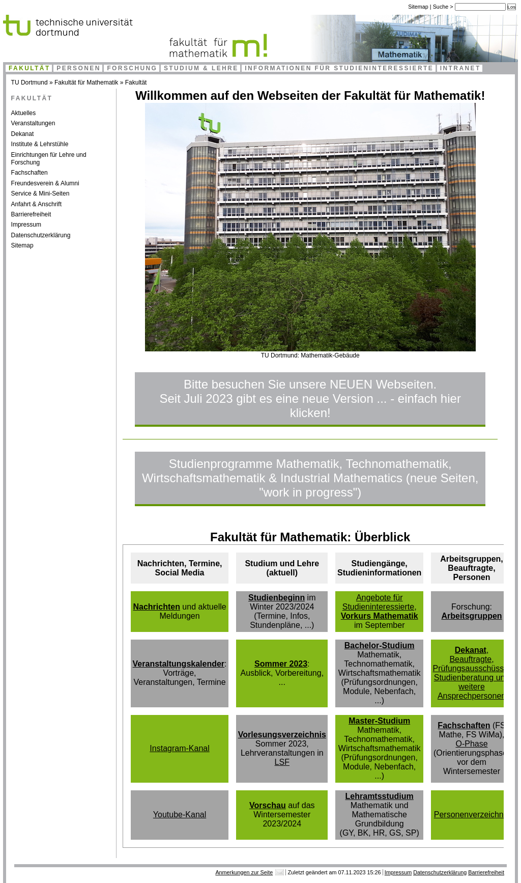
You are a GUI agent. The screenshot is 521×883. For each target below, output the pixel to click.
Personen (78, 68)
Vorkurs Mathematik (379, 616)
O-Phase (471, 743)
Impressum (26, 224)
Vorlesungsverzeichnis (282, 734)
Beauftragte (470, 659)
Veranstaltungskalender (179, 663)
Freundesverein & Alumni (45, 183)
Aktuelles (23, 113)
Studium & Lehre (201, 68)
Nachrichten (156, 606)
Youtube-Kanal (179, 814)
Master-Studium (379, 720)
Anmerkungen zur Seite (244, 872)
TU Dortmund (29, 82)
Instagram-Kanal (179, 748)
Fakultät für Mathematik (86, 82)
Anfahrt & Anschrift (36, 204)
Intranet (460, 68)
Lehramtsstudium (379, 796)
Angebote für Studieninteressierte (378, 602)
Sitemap (418, 7)
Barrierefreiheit (31, 214)
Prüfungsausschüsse (471, 668)
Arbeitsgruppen (471, 616)
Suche (441, 7)
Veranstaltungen (33, 123)
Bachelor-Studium (379, 645)
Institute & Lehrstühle (40, 144)
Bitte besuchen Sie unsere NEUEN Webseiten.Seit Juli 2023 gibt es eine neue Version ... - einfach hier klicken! (310, 398)
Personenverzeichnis (472, 814)
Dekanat (22, 133)
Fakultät (29, 68)
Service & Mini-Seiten (40, 193)
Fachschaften (29, 172)
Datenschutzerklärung (41, 235)
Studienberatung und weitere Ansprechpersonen (472, 686)
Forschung (132, 68)
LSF (282, 762)
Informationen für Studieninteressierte (339, 68)
